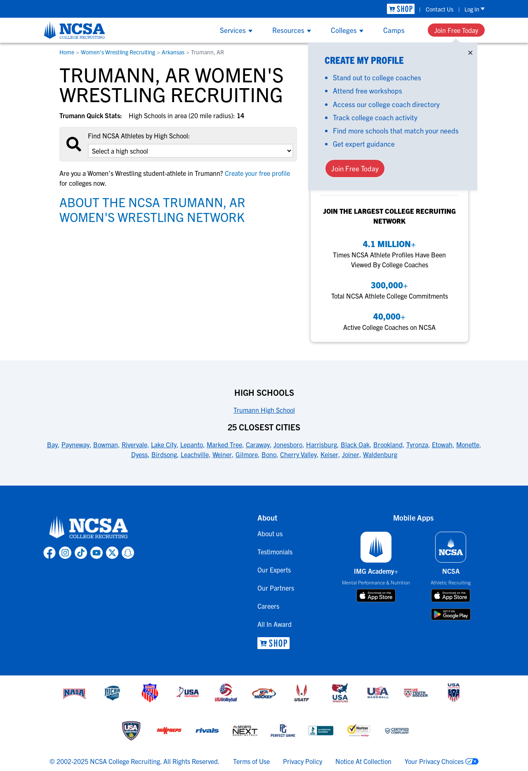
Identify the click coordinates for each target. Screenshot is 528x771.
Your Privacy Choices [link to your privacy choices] (434, 761)
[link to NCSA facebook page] (49, 553)
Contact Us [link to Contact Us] (439, 9)
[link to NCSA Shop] (401, 9)
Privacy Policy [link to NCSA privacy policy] (302, 761)
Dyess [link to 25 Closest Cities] (139, 454)
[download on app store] (376, 595)
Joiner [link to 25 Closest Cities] (350, 454)
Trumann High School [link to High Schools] (264, 410)
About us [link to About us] (270, 533)
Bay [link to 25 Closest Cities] (52, 444)
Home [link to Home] (66, 52)
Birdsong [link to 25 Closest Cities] (164, 454)
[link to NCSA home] (88, 527)
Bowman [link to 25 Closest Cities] (105, 444)
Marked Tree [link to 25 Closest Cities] (224, 444)
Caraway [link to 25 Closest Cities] (258, 444)
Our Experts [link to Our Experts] (274, 569)
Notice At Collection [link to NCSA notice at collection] (363, 761)
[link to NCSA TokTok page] (81, 553)
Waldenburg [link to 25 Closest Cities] (380, 454)
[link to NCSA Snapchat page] (128, 553)
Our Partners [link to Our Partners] (275, 588)
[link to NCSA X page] (112, 553)
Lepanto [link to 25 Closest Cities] (191, 444)
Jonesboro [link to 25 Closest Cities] (287, 444)
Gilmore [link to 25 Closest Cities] (247, 454)
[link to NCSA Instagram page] (65, 553)
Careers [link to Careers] (268, 606)
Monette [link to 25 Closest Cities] (467, 444)
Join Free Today (456, 30)
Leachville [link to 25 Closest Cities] (195, 454)
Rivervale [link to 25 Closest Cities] (134, 444)
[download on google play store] (451, 614)
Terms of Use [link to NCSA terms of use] (251, 761)
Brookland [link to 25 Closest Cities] (388, 444)
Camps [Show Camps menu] (394, 30)
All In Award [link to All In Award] (274, 624)
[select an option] (190, 151)
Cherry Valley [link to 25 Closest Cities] (298, 454)
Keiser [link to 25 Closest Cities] (329, 454)
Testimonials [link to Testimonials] (274, 551)
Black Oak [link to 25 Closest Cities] (355, 444)
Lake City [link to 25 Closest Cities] (164, 444)
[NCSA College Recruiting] (74, 30)
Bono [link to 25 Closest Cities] (269, 454)
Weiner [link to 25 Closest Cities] (222, 454)
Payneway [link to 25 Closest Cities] (75, 444)
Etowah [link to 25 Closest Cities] (442, 444)
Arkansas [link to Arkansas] (173, 52)
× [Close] (470, 50)
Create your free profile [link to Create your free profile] (256, 173)
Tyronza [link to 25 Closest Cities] (417, 444)
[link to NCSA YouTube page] (96, 553)
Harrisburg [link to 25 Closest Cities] (321, 444)
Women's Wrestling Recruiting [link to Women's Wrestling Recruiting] (118, 52)
